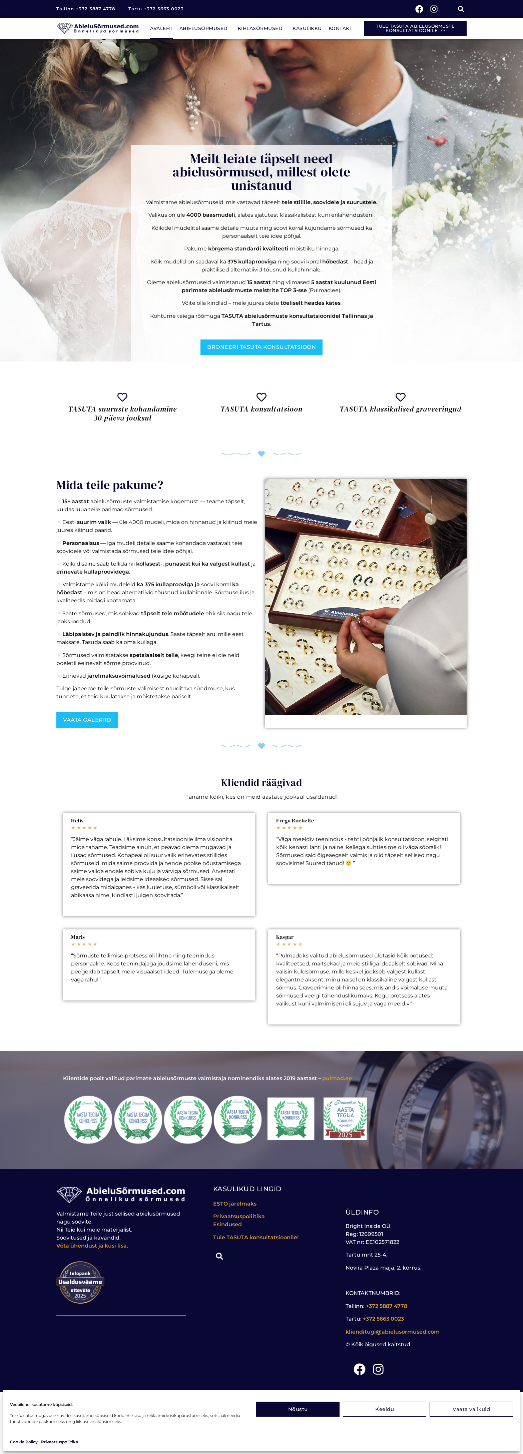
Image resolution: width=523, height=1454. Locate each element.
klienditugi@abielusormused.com (393, 1332)
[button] (461, 8)
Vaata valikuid (471, 1409)
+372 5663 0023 (383, 1319)
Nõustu (298, 1409)
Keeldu (384, 1409)
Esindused (227, 1224)
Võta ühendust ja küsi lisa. (92, 1246)
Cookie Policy (24, 1441)
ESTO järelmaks (235, 1204)
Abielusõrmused (205, 28)
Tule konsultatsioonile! (256, 1237)
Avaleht (161, 28)
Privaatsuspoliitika (59, 1441)
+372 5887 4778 (386, 1306)
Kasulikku (307, 28)
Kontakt (341, 28)
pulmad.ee (337, 1078)
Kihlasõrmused (262, 28)
